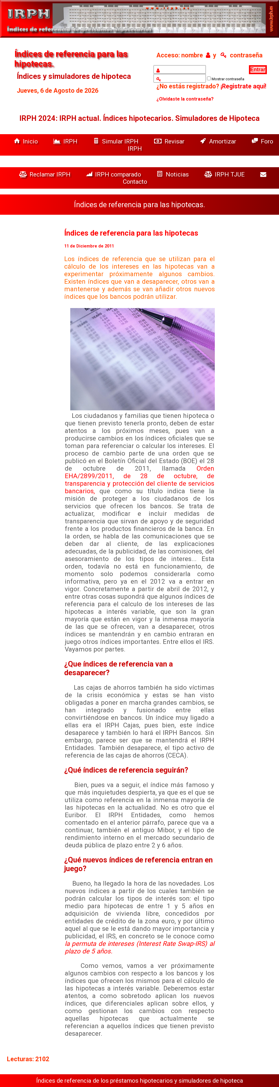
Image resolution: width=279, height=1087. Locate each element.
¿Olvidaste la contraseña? (185, 99)
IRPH (66, 141)
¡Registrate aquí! (243, 86)
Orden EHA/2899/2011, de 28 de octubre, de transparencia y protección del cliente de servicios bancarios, (139, 480)
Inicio (26, 141)
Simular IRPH (116, 141)
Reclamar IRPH (45, 174)
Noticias (173, 174)
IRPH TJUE (225, 174)
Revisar (170, 141)
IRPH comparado (114, 174)
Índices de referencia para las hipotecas (131, 233)
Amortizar (219, 141)
